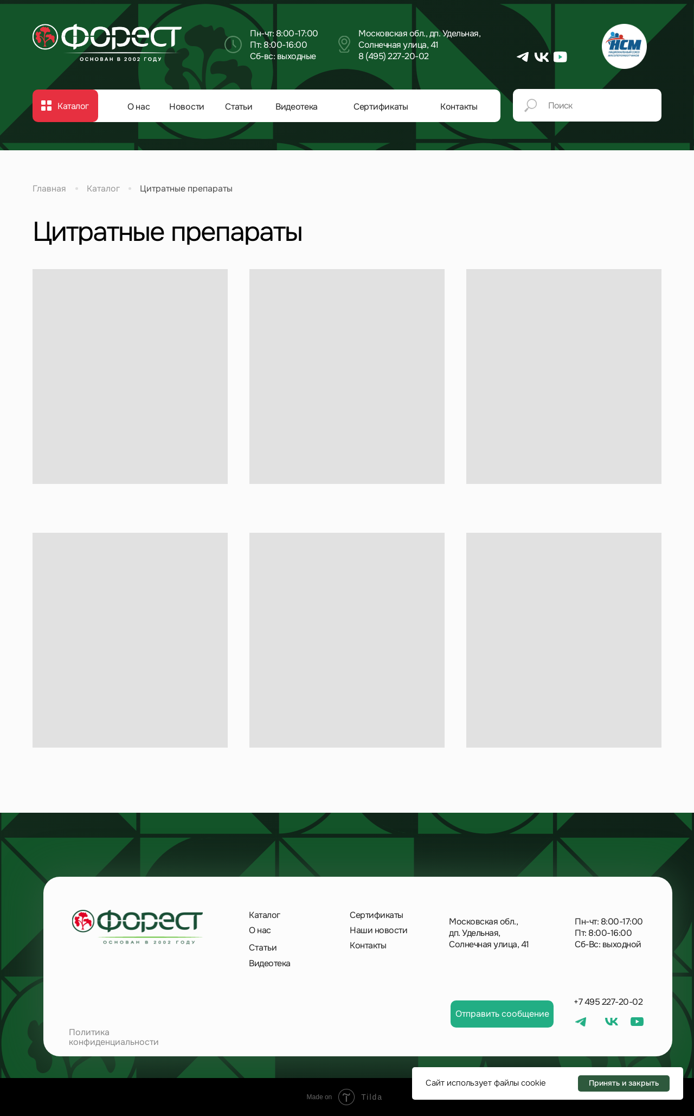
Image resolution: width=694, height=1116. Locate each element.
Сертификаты (381, 106)
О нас (138, 106)
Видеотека (296, 106)
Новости (186, 106)
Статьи (238, 106)
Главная (49, 188)
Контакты (459, 106)
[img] (107, 43)
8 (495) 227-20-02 (393, 56)
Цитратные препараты (186, 188)
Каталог (103, 188)
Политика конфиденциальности (114, 1037)
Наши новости (378, 930)
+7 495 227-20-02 (608, 1001)
